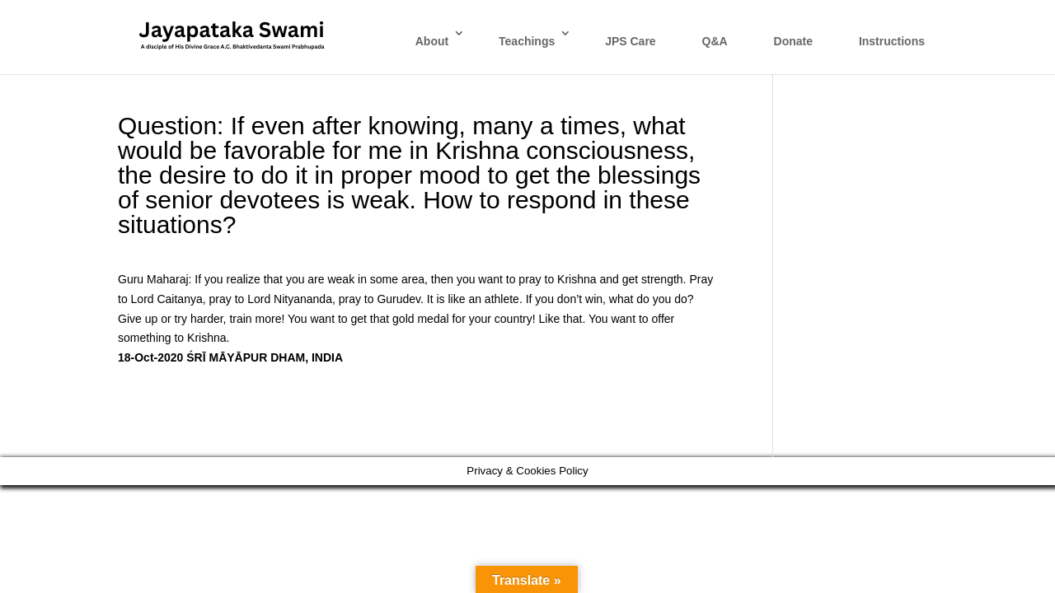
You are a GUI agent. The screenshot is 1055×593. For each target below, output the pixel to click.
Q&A (715, 41)
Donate (793, 41)
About (431, 41)
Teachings (527, 41)
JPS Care (630, 41)
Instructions (892, 41)
